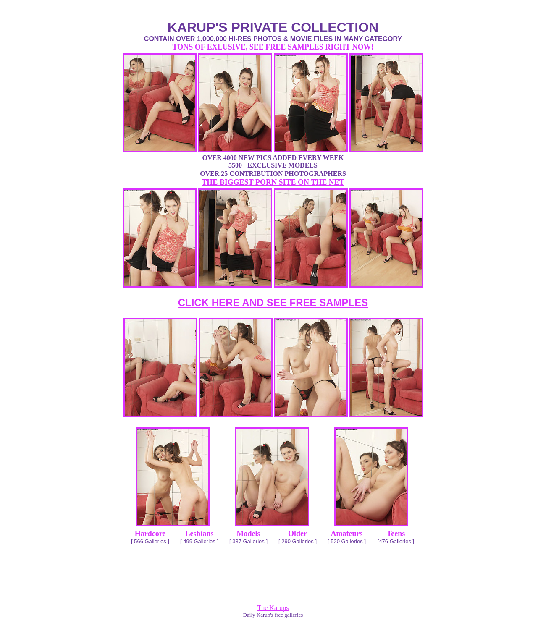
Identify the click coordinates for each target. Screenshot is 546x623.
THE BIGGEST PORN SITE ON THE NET (273, 182)
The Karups (273, 607)
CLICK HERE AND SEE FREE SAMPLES (273, 302)
